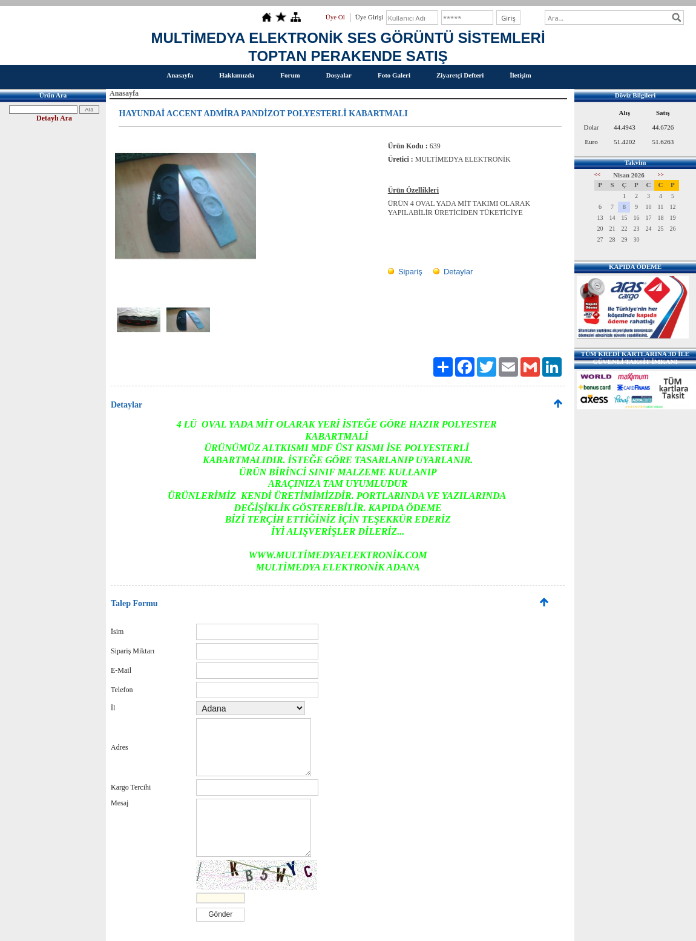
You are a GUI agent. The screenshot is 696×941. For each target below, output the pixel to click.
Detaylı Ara (54, 118)
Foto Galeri (394, 75)
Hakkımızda (236, 75)
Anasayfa (179, 75)
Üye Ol (335, 17)
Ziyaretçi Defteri (460, 75)
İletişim (520, 75)
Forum (290, 75)
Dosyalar (339, 75)
